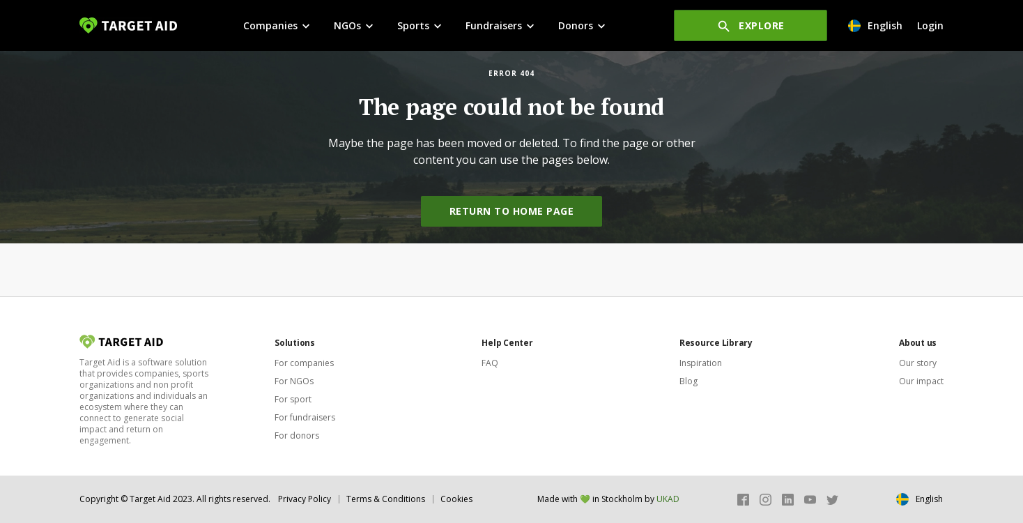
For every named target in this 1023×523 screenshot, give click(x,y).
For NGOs (294, 381)
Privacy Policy (304, 499)
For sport (293, 399)
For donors (297, 435)
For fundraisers (305, 417)
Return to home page (511, 211)
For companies (304, 363)
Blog (688, 381)
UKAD (667, 499)
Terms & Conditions (385, 499)
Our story (918, 363)
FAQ (490, 363)
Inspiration (700, 363)
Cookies (456, 499)
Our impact (921, 381)
